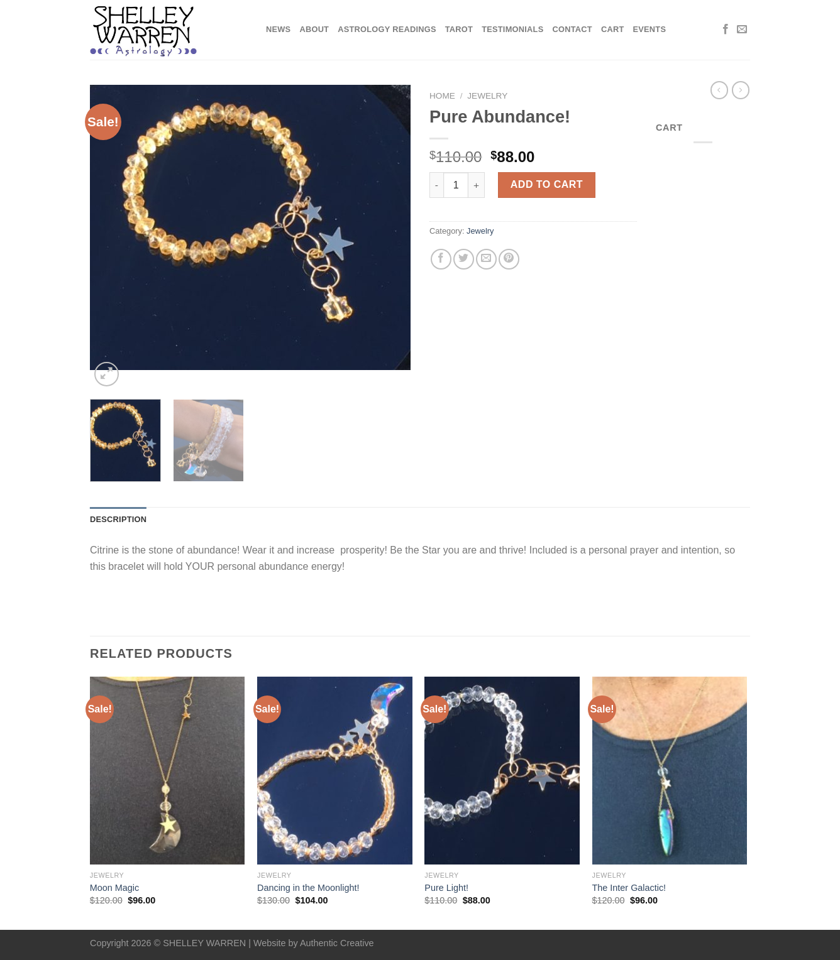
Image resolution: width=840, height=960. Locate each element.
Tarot (459, 29)
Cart (612, 29)
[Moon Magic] (167, 771)
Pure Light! (446, 888)
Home (442, 96)
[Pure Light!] (502, 771)
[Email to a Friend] (486, 259)
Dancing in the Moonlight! (308, 888)
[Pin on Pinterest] (509, 259)
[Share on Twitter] (463, 259)
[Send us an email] (742, 29)
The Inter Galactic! (629, 888)
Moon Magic (114, 888)
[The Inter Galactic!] (670, 771)
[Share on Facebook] (441, 259)
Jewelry (487, 96)
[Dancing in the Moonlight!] (334, 771)
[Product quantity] (455, 184)
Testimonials (512, 29)
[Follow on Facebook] (726, 29)
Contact (572, 29)
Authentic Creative (337, 943)
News (278, 29)
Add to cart (547, 184)
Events (649, 29)
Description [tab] (118, 519)
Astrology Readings (387, 29)
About (314, 29)
